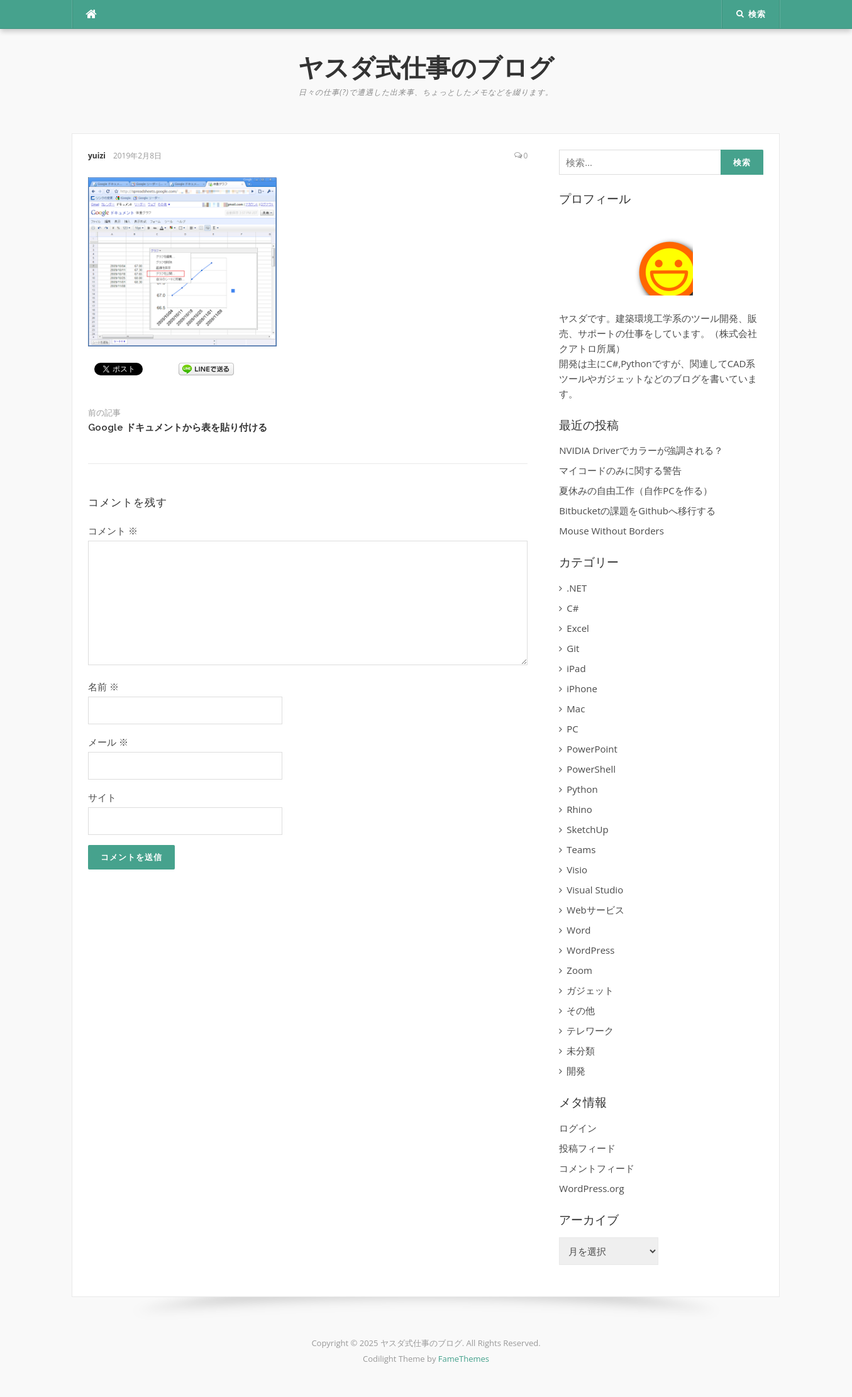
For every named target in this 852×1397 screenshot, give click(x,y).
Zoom (579, 970)
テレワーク (590, 1030)
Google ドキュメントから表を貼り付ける (177, 427)
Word (578, 930)
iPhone (582, 688)
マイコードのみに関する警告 (620, 470)
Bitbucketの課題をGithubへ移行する (637, 510)
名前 (103, 686)
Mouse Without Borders (611, 530)
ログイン (578, 1128)
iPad (576, 668)
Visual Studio (595, 889)
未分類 (581, 1050)
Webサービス (595, 909)
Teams (581, 849)
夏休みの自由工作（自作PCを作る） (635, 490)
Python (582, 789)
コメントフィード (596, 1168)
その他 (581, 1010)
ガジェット (590, 990)
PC (572, 728)
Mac (576, 708)
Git (573, 648)
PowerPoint (592, 749)
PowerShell (591, 769)
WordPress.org (591, 1188)
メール (108, 742)
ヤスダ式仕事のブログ (426, 67)
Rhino (579, 809)
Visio (577, 869)
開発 (576, 1070)
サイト (102, 797)
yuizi (97, 155)
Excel (578, 628)
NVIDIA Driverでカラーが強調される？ (641, 450)
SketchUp (587, 829)
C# (572, 608)
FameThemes (463, 1358)
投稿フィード (587, 1148)
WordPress (590, 950)
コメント (113, 530)
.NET (577, 588)
